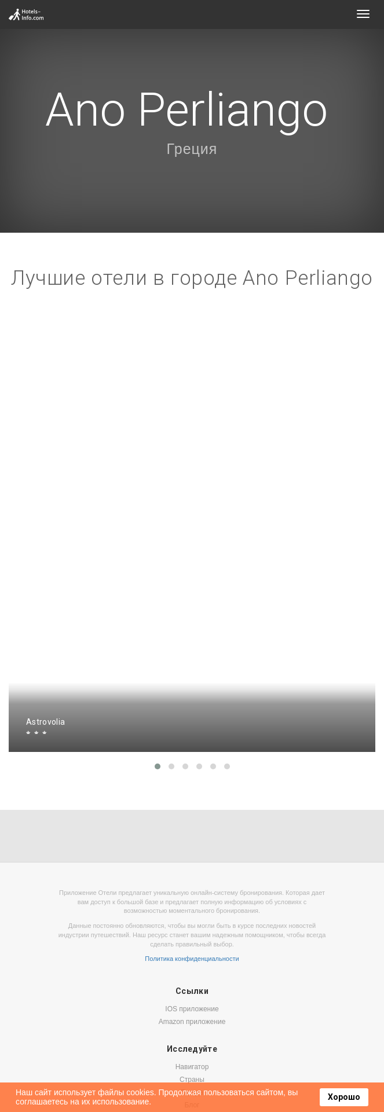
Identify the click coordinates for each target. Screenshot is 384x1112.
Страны (192, 1080)
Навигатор (192, 1067)
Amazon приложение (192, 1022)
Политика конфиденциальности (192, 958)
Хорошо (344, 1097)
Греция (192, 149)
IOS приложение (191, 1009)
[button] (157, 766)
